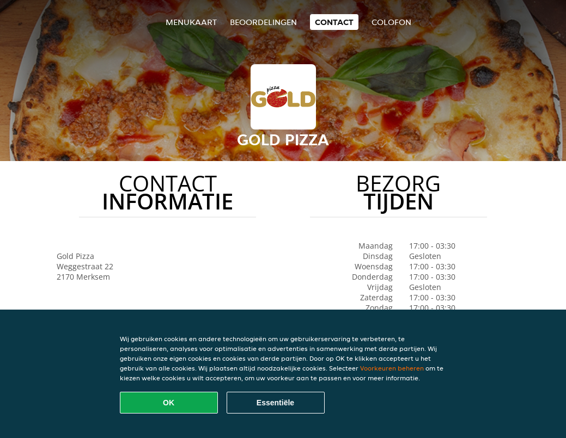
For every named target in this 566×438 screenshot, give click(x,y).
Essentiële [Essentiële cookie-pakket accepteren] (275, 402)
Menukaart (191, 22)
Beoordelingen (263, 22)
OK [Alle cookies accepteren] (168, 402)
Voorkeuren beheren (392, 368)
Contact (334, 22)
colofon (391, 22)
